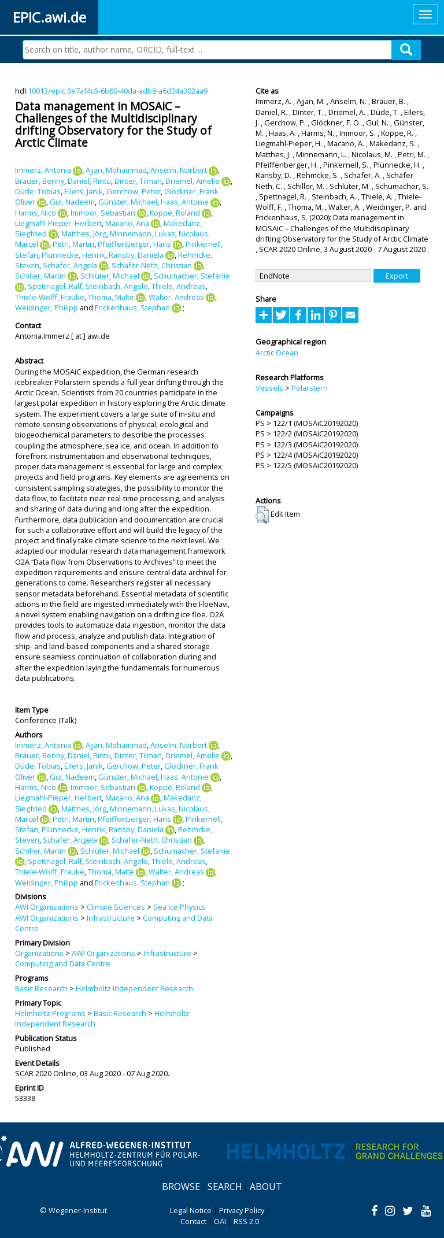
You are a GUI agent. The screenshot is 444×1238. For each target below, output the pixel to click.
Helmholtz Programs (50, 1013)
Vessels (269, 388)
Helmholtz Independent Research (134, 988)
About (266, 1186)
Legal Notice (191, 1210)
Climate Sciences (116, 907)
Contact (193, 1221)
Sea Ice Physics (179, 907)
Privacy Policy (241, 1210)
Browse (181, 1186)
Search (225, 1186)
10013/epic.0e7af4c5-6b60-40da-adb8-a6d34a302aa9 (118, 91)
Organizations (39, 953)
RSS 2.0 (246, 1221)
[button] (262, 515)
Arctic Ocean (277, 352)
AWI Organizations (47, 907)
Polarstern (309, 388)
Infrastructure (111, 918)
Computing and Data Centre (62, 963)
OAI (220, 1221)
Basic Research (41, 988)
